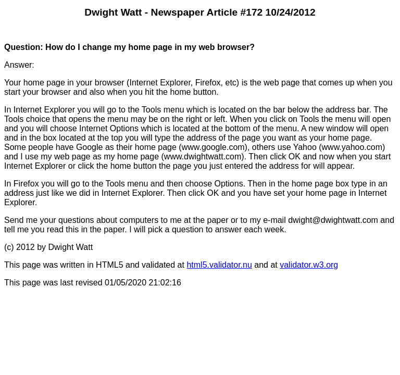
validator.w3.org (309, 264)
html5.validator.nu (219, 264)
